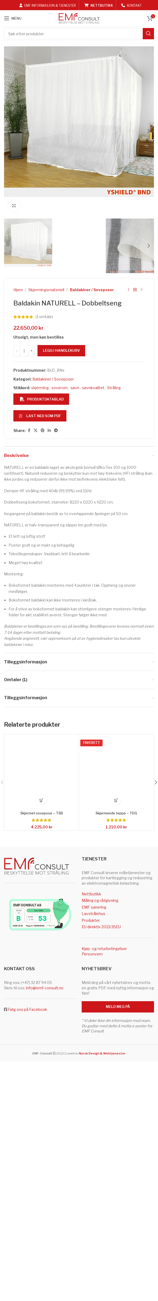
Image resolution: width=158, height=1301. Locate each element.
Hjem (18, 873)
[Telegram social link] (55, 1013)
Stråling (114, 971)
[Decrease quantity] (16, 934)
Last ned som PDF (40, 999)
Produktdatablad (42, 982)
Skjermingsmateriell (46, 873)
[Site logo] (79, 18)
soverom (59, 971)
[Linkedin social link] (49, 1013)
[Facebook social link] (29, 1013)
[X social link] (35, 1013)
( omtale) (44, 900)
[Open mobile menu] (12, 18)
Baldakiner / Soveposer (92, 873)
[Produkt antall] (24, 934)
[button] (9, 248)
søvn (74, 971)
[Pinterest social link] (42, 1013)
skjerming (40, 971)
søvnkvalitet (93, 971)
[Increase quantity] (31, 934)
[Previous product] (128, 873)
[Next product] (141, 873)
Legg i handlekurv (61, 933)
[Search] (79, 33)
